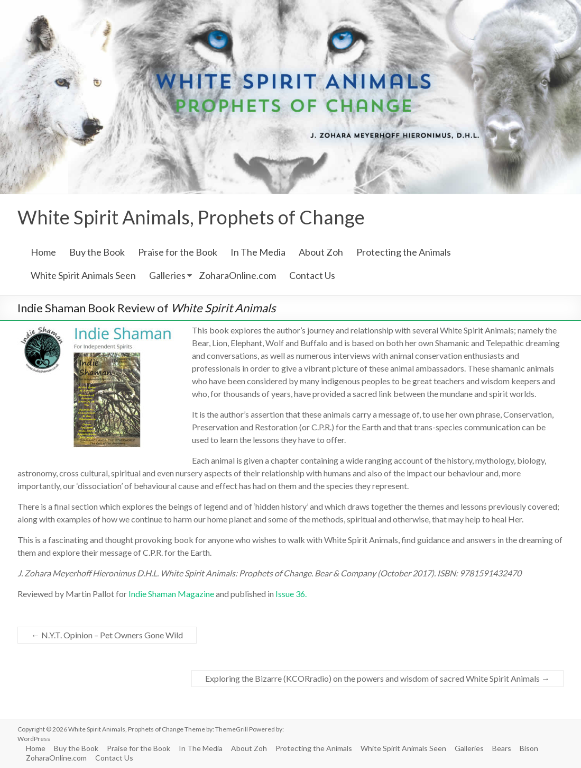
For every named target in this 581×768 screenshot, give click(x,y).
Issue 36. (291, 594)
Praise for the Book (177, 252)
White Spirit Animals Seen (83, 275)
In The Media (257, 252)
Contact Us (312, 275)
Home (43, 252)
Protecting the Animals (403, 252)
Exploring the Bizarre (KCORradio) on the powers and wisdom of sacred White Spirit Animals (377, 678)
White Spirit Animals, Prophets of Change (191, 217)
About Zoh (321, 252)
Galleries (167, 275)
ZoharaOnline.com (237, 275)
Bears (501, 748)
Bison (529, 748)
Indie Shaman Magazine (171, 594)
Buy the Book (97, 252)
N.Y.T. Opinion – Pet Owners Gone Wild (107, 635)
